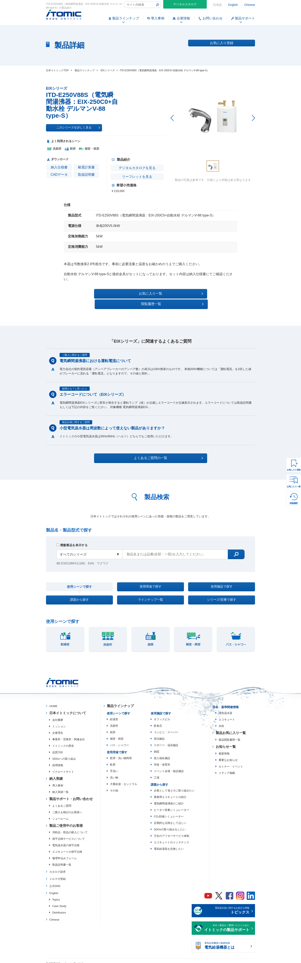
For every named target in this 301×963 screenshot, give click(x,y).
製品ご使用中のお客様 (66, 820)
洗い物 (114, 772)
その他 (114, 785)
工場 (156, 772)
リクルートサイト (63, 766)
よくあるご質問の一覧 (154, 447)
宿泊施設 (159, 733)
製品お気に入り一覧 (231, 728)
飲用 (112, 759)
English (233, 4)
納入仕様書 (59, 167)
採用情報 (57, 760)
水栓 (221, 721)
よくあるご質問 (61, 800)
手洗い (114, 766)
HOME (53, 701)
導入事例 (57, 780)
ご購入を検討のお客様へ (67, 807)
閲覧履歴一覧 (187, 293)
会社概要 (57, 714)
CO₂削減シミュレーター (169, 811)
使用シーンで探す (79, 577)
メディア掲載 (227, 768)
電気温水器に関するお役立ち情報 (226, 906)
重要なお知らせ (228, 755)
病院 (156, 746)
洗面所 (114, 720)
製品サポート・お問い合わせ (71, 794)
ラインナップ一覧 (150, 593)
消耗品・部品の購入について (70, 827)
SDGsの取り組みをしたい (170, 824)
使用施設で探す (221, 577)
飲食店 (158, 720)
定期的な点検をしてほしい (170, 817)
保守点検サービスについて (68, 833)
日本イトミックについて (67, 708)
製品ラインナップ (120, 701)
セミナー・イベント (231, 761)
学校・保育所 (162, 759)
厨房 (112, 727)
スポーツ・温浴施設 (166, 740)
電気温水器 (225, 708)
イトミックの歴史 (63, 740)
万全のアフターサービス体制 (171, 830)
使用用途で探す (150, 577)
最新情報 (224, 748)
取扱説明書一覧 (61, 859)
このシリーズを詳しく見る (78, 128)
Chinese (249, 4)
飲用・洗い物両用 (121, 753)
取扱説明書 (86, 174)
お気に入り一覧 (294, 486)
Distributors (59, 907)
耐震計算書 (86, 167)
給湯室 (114, 714)
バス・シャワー (119, 740)
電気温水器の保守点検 (65, 840)
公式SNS (54, 881)
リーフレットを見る (136, 176)
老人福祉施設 (162, 753)
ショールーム (60, 813)
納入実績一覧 (60, 787)
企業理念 (57, 727)
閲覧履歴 (294, 503)
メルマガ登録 (57, 873)
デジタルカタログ (185, 4)
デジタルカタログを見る (136, 168)
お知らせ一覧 (226, 741)
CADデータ (59, 174)
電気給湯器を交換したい (169, 843)
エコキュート (227, 714)
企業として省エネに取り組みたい (174, 785)
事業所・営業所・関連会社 (68, 734)
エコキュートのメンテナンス (171, 837)
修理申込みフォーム (64, 853)
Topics (56, 894)
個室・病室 (117, 733)
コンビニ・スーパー (166, 727)
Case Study (59, 900)
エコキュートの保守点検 (67, 846)
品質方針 (57, 747)
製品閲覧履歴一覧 (229, 734)
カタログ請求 (57, 866)
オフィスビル (162, 714)
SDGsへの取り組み (64, 753)
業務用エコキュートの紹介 (170, 792)
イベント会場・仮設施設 (169, 766)
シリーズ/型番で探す (221, 593)
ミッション (59, 721)
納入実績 (56, 773)
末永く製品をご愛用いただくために (226, 923)
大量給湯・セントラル (123, 779)
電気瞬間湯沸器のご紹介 (169, 798)
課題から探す (79, 593)
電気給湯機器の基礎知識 (226, 941)
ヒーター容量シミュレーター (171, 805)
